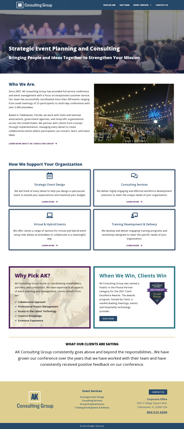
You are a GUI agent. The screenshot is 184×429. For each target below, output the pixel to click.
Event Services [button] (142, 5)
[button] (97, 113)
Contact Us (162, 5)
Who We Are (109, 5)
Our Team (124, 5)
